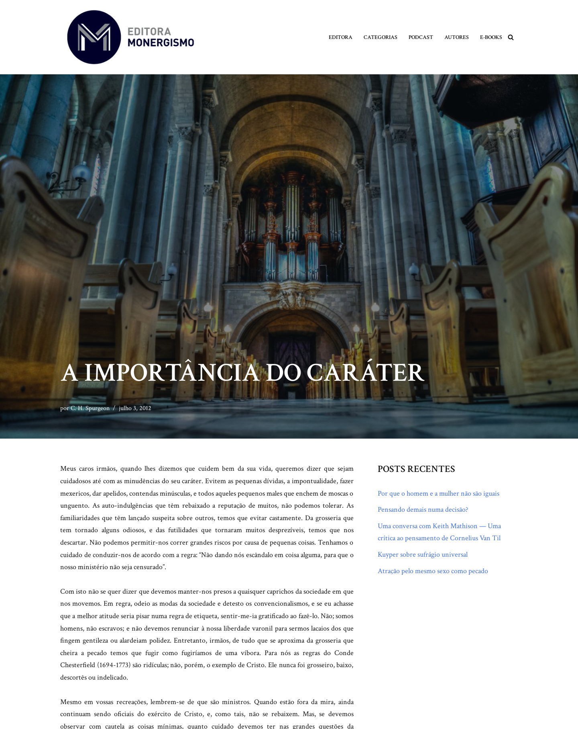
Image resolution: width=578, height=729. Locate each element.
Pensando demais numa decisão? (423, 509)
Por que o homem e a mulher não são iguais (438, 493)
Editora (340, 37)
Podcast (421, 37)
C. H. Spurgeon (90, 408)
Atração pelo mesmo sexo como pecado (433, 571)
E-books (491, 37)
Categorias (380, 37)
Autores (456, 37)
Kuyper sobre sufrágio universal (423, 554)
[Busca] (511, 37)
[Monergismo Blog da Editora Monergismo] (130, 37)
